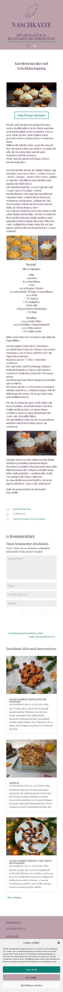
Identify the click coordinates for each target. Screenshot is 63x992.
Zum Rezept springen (32, 115)
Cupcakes (16, 519)
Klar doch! (32, 969)
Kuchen (16, 509)
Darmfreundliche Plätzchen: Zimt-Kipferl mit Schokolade (30, 861)
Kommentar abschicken (38, 612)
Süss (29, 509)
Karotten (34, 519)
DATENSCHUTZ (15, 928)
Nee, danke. (31, 977)
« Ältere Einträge (14, 897)
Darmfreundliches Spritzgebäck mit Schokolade (27, 700)
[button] (58, 942)
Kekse (40, 704)
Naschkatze (18, 704)
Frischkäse (26, 519)
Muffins (23, 509)
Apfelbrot (14, 782)
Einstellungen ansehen (31, 985)
